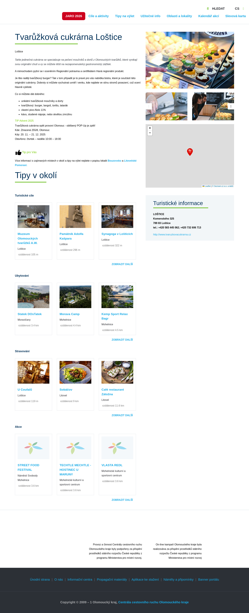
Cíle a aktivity (98, 16)
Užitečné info (150, 16)
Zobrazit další (122, 264)
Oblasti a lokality (179, 16)
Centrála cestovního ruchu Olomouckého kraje (153, 602)
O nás (58, 579)
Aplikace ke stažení (145, 579)
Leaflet (206, 186)
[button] (190, 152)
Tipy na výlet (124, 16)
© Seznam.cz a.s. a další (222, 186)
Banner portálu (208, 579)
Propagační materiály (112, 579)
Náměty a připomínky (179, 579)
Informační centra (79, 579)
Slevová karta (235, 16)
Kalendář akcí (208, 16)
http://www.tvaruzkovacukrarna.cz (172, 234)
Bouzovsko (114, 160)
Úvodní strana (40, 579)
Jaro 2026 (73, 16)
